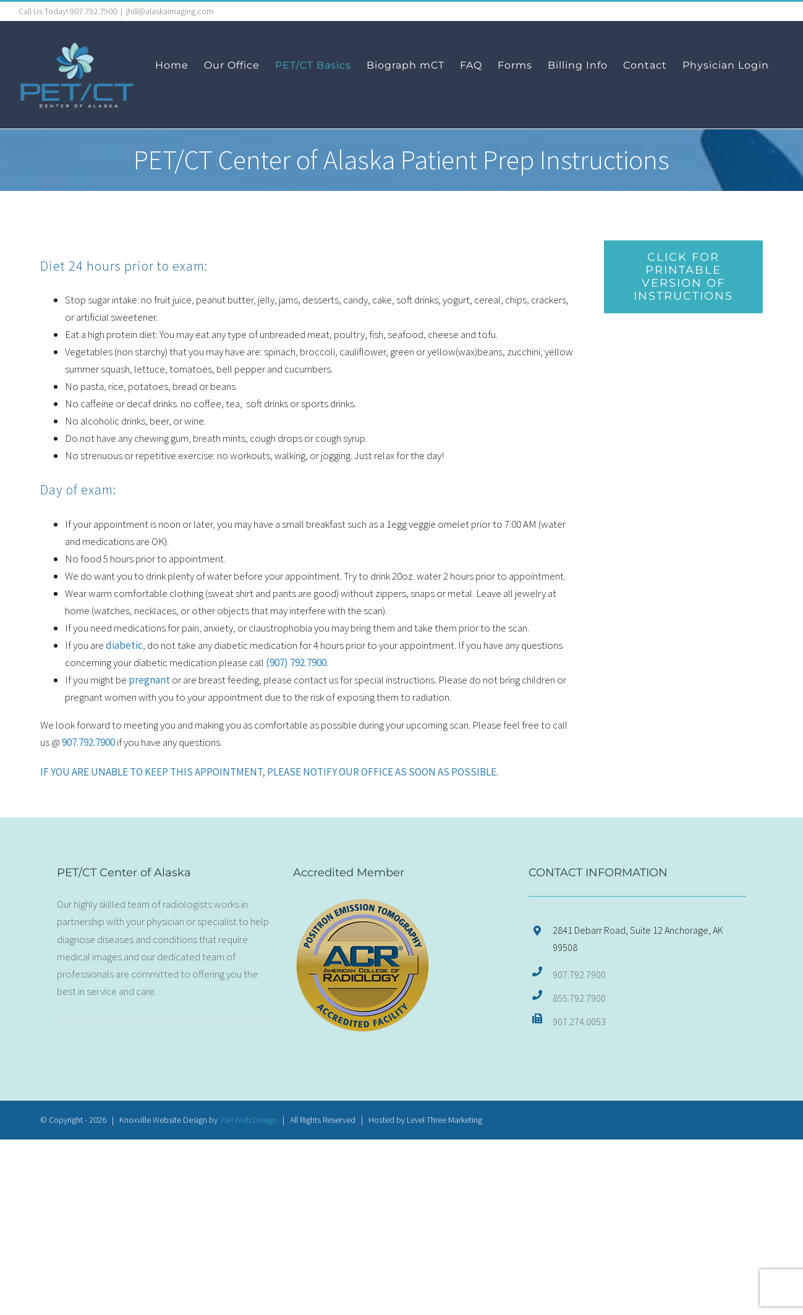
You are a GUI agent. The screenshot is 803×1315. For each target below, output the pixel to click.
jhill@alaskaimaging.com (169, 11)
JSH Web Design (248, 1119)
